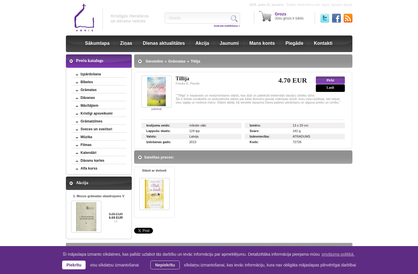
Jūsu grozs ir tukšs (289, 16)
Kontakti (323, 43)
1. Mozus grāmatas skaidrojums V (99, 196)
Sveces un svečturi (96, 129)
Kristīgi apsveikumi (97, 113)
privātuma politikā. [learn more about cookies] (338, 254)
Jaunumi (229, 43)
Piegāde (294, 43)
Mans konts (262, 43)
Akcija (202, 43)
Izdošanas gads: (158, 142)
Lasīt (330, 88)
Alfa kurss (89, 168)
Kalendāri (89, 153)
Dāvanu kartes (93, 161)
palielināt (156, 109)
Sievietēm (154, 61)
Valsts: (151, 136)
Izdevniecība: (260, 136)
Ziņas (126, 43)
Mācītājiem (89, 106)
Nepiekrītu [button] (165, 265)
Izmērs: (255, 125)
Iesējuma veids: (158, 125)
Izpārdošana (91, 74)
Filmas (86, 145)
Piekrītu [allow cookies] (73, 265)
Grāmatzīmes (91, 121)
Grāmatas (89, 90)
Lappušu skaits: (158, 131)
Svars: (255, 131)
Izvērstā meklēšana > (227, 25)
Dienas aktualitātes (164, 43)
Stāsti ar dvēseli (154, 170)
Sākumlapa (97, 43)
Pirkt (330, 80)
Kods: (254, 142)
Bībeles (87, 82)
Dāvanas (88, 98)
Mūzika (86, 137)
